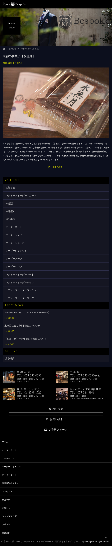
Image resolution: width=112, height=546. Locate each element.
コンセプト (7, 491)
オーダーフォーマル (11, 467)
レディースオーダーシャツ (20, 282)
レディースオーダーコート (20, 274)
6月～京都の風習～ (56, 167)
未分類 (9, 203)
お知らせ (12, 49)
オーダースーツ (14, 258)
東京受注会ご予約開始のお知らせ (22, 325)
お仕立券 (56, 409)
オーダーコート (14, 227)
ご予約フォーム (56, 429)
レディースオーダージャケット (22, 290)
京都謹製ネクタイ (10, 483)
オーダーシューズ (15, 243)
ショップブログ (9, 516)
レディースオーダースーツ (20, 298)
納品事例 (10, 219)
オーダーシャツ (14, 235)
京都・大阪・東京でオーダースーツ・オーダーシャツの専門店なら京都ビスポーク (42, 541)
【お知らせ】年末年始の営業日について (25, 338)
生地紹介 (10, 211)
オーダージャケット (16, 250)
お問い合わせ (56, 419)
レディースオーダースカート (21, 195)
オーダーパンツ (14, 266)
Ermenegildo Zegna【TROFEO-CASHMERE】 (27, 312)
